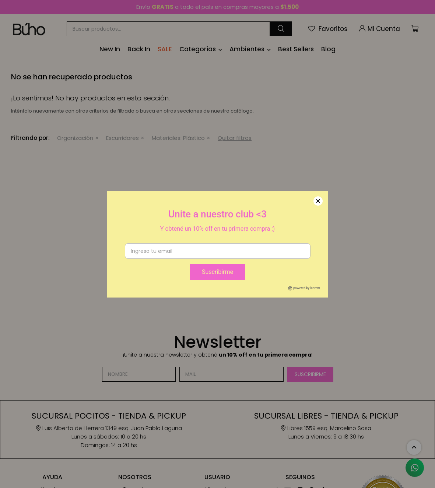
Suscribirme (217, 271)
